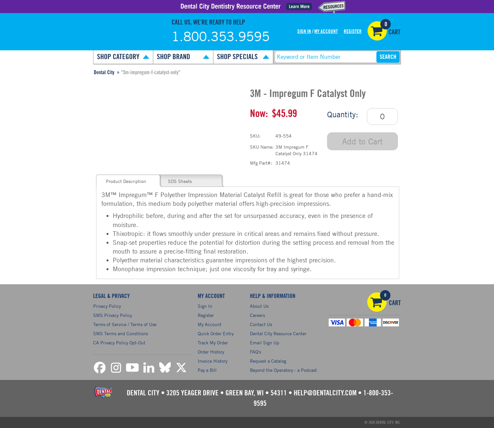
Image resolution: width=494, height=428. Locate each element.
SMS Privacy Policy (112, 315)
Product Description (126, 181)
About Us (259, 306)
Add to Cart (362, 141)
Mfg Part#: (261, 163)
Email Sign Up (264, 342)
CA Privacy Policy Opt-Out (119, 342)
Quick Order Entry (216, 333)
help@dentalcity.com (325, 393)
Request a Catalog (268, 361)
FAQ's (255, 351)
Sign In (304, 31)
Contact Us (261, 324)
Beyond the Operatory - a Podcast (283, 370)
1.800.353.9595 (221, 36)
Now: (259, 113)
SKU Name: (261, 147)
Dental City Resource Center (278, 333)
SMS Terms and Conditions (120, 333)
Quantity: (342, 114)
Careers (257, 315)
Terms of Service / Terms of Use (124, 324)
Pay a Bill (207, 370)
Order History (211, 351)
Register (353, 31)
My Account (326, 31)
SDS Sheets (180, 181)
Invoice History (212, 361)
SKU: (255, 136)
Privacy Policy (107, 306)
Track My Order (213, 342)
